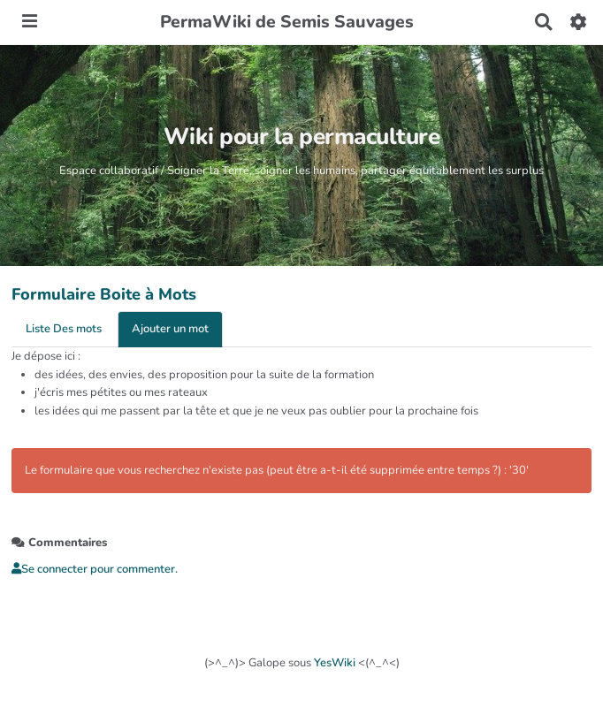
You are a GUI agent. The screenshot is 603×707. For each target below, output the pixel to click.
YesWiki (334, 663)
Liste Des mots (64, 329)
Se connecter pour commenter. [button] (94, 569)
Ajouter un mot (170, 329)
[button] (578, 22)
